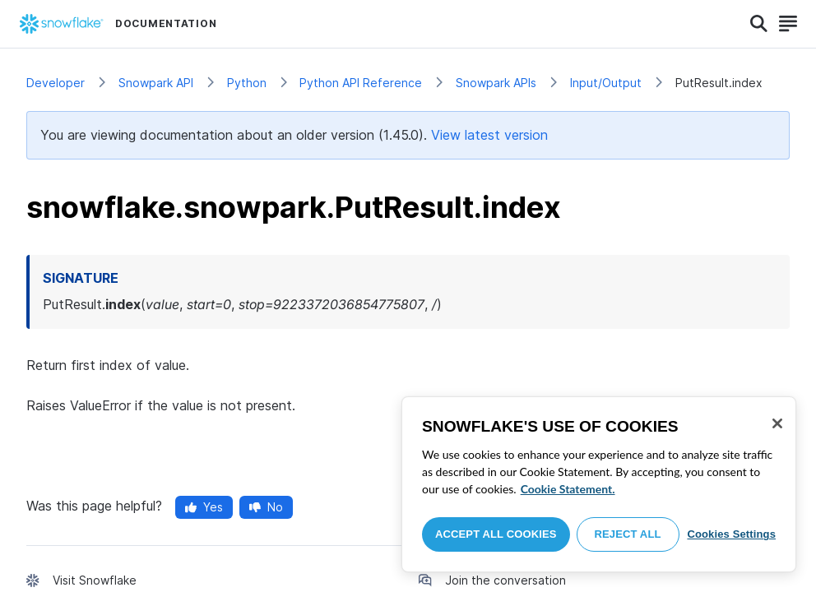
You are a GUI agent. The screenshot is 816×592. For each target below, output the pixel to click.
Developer (55, 83)
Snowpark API (155, 83)
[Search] (759, 24)
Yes (204, 507)
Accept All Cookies (496, 534)
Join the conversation (505, 580)
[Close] (777, 423)
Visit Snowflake (95, 580)
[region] (598, 484)
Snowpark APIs (496, 83)
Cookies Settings (731, 534)
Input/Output (606, 83)
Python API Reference (360, 83)
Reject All (628, 534)
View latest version (489, 135)
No (266, 507)
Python (247, 83)
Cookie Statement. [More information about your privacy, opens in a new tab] (568, 489)
